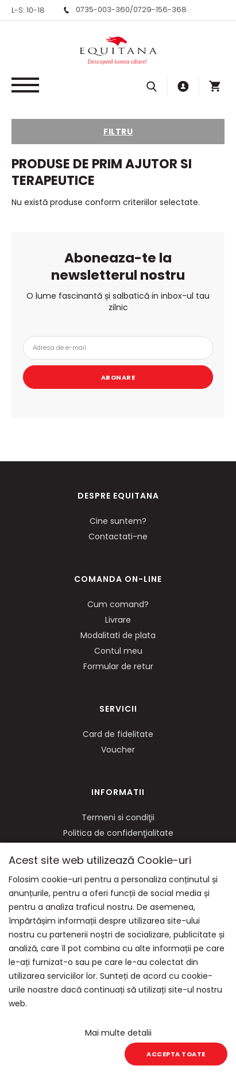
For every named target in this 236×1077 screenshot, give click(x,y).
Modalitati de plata (118, 635)
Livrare (118, 620)
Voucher (118, 749)
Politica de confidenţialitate (118, 833)
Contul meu (118, 651)
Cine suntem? (118, 521)
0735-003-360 (103, 9)
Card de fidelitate (118, 734)
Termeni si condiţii (118, 817)
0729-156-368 (160, 9)
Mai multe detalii (118, 1033)
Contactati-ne (118, 536)
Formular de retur (118, 666)
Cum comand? (118, 604)
